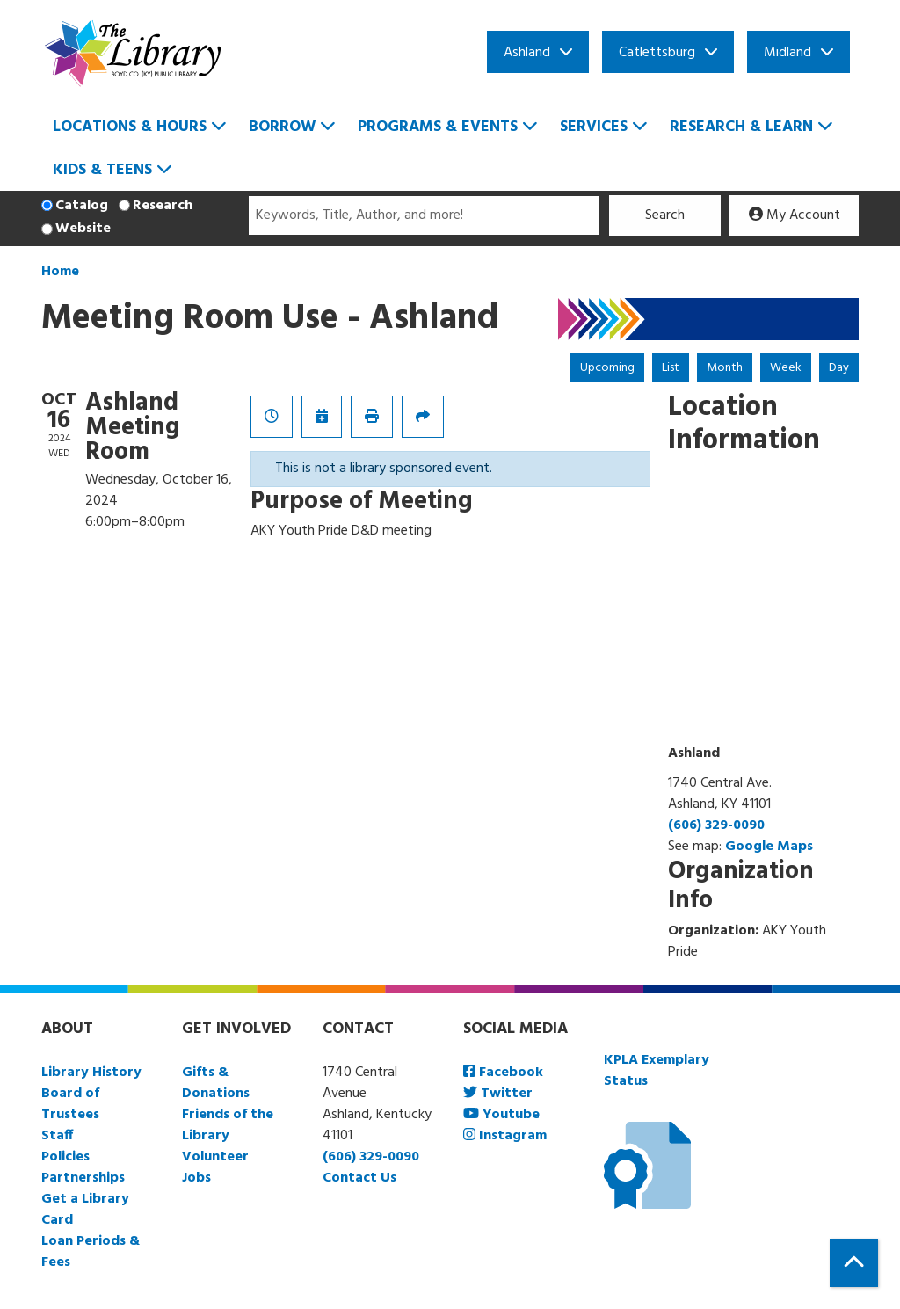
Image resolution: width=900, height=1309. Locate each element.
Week (786, 368)
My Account (794, 215)
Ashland (527, 52)
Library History (91, 1072)
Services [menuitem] (594, 127)
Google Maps (769, 846)
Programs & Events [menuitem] (438, 127)
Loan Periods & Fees (90, 1252)
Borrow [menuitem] (282, 127)
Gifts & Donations (216, 1083)
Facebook (503, 1072)
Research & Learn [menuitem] (741, 127)
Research (162, 205)
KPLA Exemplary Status (656, 1071)
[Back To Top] (854, 1263)
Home (60, 271)
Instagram (505, 1135)
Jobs (196, 1178)
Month (725, 368)
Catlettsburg (657, 52)
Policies (65, 1156)
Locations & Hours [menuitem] (130, 127)
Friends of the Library (227, 1125)
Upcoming (607, 368)
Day (839, 368)
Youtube (501, 1114)
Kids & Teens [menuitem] (102, 170)
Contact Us (359, 1178)
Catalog (81, 205)
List (670, 368)
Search (665, 215)
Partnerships (83, 1178)
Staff (57, 1135)
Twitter (498, 1093)
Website (83, 228)
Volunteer (215, 1156)
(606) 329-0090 (716, 825)
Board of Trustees (70, 1104)
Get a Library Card (85, 1210)
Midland (787, 52)
